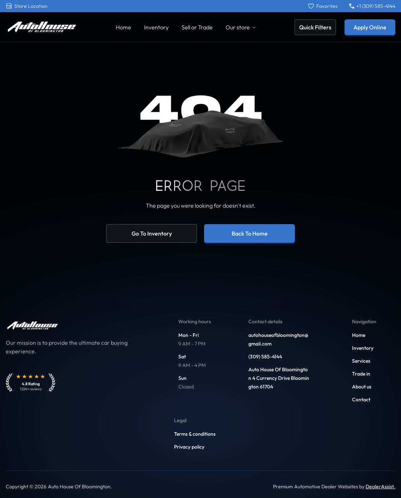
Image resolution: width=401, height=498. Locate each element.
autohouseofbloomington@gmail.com (278, 339)
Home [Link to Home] (123, 27)
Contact (361, 399)
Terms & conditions (195, 434)
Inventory (362, 348)
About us (361, 386)
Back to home (250, 233)
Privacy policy (189, 447)
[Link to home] (41, 27)
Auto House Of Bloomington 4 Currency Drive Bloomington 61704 (278, 378)
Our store (241, 27)
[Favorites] (322, 6)
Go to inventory (152, 233)
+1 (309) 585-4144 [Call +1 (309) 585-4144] (372, 6)
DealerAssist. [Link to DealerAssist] (380, 486)
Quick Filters (315, 27)
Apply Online (369, 27)
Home (358, 335)
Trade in (361, 374)
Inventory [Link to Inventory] (156, 27)
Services (361, 361)
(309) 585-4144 (265, 356)
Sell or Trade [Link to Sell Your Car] (197, 27)
